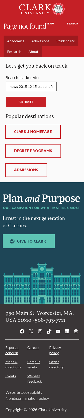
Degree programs (33, 150)
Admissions (26, 169)
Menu (49, 23)
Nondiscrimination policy (27, 398)
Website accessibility (23, 392)
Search (73, 23)
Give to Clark (27, 241)
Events (10, 376)
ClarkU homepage (33, 131)
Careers (33, 347)
